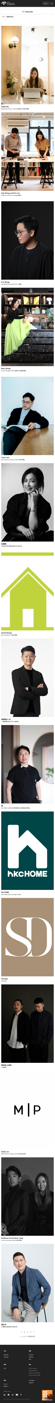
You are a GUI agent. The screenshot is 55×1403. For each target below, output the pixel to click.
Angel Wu (5, 106)
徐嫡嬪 (3, 544)
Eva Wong (5, 282)
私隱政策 (31, 1383)
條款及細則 (32, 1380)
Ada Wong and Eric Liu (10, 193)
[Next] (33, 1332)
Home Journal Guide (34, 1373)
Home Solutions (33, 1370)
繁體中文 (6, 1386)
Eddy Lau (5, 1151)
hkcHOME (5, 892)
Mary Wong (5, 368)
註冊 (5, 1368)
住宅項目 (31, 1355)
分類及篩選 (27, 11)
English (6, 1384)
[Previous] (21, 1332)
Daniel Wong (6, 633)
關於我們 (6, 1355)
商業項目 (31, 1357)
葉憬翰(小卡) (6, 719)
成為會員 (6, 1357)
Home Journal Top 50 (34, 1375)
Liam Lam (5, 457)
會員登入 (46, 3)
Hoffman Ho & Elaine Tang (12, 1238)
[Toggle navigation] (52, 3)
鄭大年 (3, 1324)
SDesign (4, 978)
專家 (30, 1359)
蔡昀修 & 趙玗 (6, 1065)
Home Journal (33, 1368)
